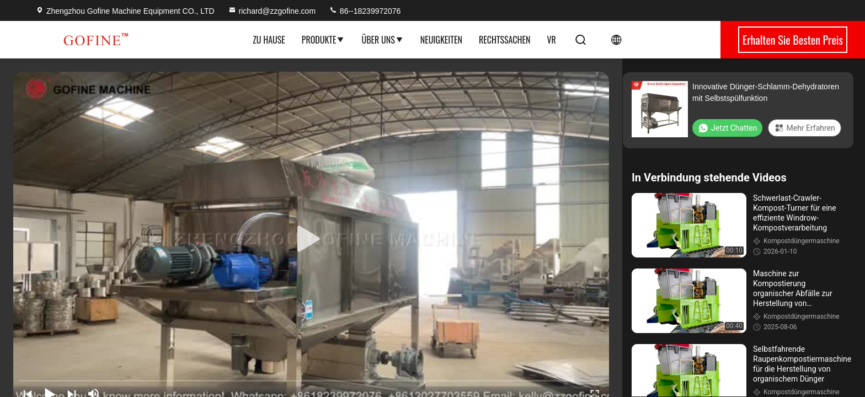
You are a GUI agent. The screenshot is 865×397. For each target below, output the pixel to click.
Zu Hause (269, 39)
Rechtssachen (505, 39)
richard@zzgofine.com (272, 11)
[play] (311, 239)
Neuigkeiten (441, 39)
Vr (551, 39)
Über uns (382, 39)
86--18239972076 (365, 11)
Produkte (323, 39)
